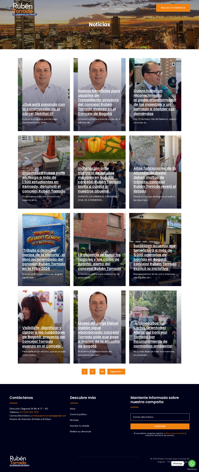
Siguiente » (116, 371)
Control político (126, 7)
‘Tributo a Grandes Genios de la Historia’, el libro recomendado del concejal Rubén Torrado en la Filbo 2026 (43, 259)
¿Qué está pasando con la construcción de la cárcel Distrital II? (43, 109)
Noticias (148, 7)
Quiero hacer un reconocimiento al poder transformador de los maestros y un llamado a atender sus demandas (155, 102)
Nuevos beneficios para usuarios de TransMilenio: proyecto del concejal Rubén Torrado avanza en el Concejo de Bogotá (99, 102)
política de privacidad (174, 433)
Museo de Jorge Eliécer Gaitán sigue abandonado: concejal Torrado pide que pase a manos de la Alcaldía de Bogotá (99, 334)
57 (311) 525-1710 (29, 412)
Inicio (106, 7)
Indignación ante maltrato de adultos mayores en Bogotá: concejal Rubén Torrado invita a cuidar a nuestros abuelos (99, 180)
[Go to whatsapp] (192, 463)
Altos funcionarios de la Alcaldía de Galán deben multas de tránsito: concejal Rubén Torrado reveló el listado (155, 180)
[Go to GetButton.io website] (192, 469)
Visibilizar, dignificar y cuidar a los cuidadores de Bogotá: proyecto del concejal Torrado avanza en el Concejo (43, 336)
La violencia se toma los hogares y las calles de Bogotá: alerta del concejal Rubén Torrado (99, 261)
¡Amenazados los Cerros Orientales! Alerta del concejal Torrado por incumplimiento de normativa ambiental (153, 334)
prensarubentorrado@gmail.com (48, 415)
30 (102, 371)
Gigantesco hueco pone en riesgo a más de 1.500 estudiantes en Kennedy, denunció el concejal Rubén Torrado (43, 182)
